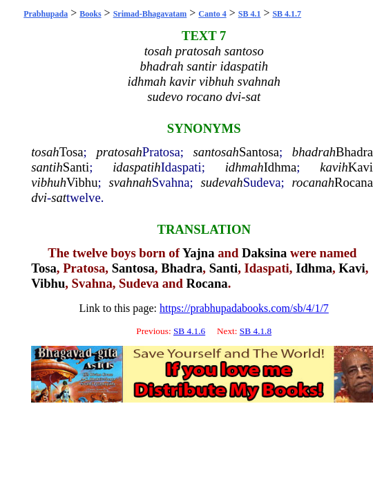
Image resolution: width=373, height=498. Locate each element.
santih (47, 167)
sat (58, 197)
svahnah (129, 182)
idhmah (244, 167)
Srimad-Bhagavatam (150, 14)
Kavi (360, 167)
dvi (39, 197)
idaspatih (136, 167)
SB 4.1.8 (255, 331)
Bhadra (354, 152)
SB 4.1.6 (189, 331)
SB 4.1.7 (286, 14)
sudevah (222, 182)
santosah (216, 152)
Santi (76, 167)
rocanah (313, 182)
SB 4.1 (249, 14)
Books (90, 14)
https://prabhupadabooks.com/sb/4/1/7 (244, 308)
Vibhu (82, 182)
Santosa (259, 152)
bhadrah (314, 152)
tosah (45, 152)
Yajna (198, 253)
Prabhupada (45, 14)
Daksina (264, 253)
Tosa (71, 152)
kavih (333, 167)
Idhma (280, 167)
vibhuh (48, 182)
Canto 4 (212, 14)
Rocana (353, 182)
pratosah (119, 152)
